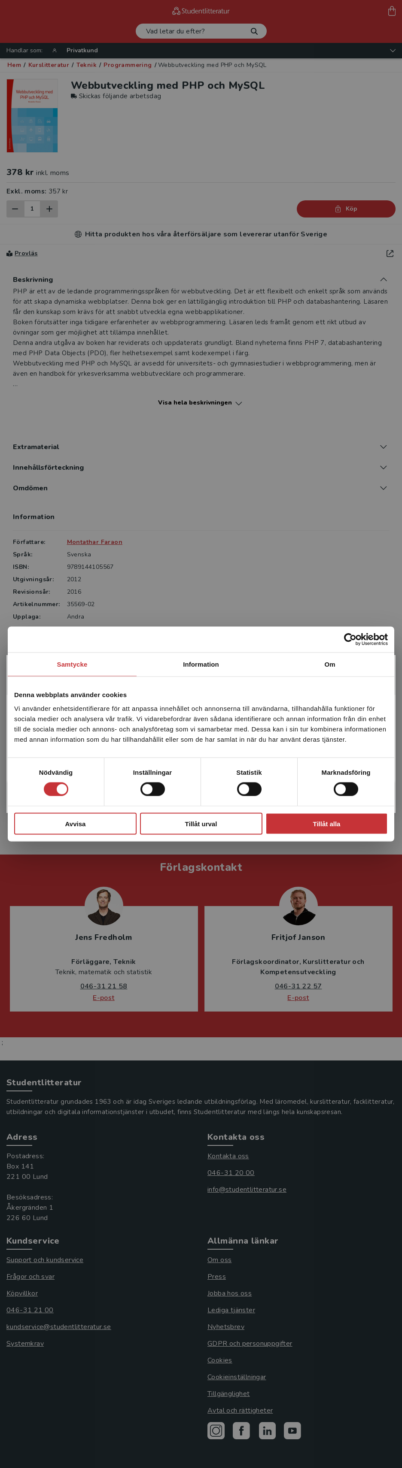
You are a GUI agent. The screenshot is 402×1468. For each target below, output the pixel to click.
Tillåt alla (327, 823)
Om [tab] (329, 664)
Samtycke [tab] (72, 664)
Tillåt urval (201, 823)
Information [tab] (201, 664)
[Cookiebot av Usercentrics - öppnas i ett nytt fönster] (350, 639)
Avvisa (75, 823)
